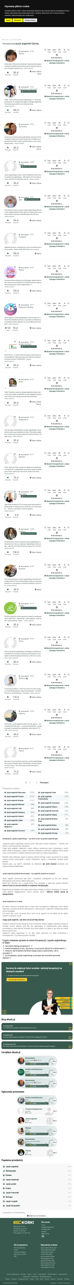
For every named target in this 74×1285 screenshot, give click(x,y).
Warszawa (29, 1113)
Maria (21, 53)
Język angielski (31, 1119)
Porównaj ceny (45, 1229)
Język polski (9, 1184)
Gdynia (38, 254)
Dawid (21, 164)
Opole (41, 1279)
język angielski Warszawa (48, 1248)
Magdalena (23, 419)
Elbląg (28, 1062)
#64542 (32, 267)
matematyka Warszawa (48, 1250)
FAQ (15, 1256)
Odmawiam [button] (17, 20)
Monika (22, 457)
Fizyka (7, 1188)
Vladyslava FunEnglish (28, 89)
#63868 (32, 529)
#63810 (32, 124)
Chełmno (7, 1279)
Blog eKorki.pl (8, 1019)
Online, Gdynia (35, 110)
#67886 (32, 51)
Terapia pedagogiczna (33, 1109)
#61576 (32, 603)
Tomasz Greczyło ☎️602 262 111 (33, 1060)
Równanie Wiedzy (26, 307)
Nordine (22, 568)
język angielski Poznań (48, 1265)
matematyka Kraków (47, 1252)
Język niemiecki (11, 1179)
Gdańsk (28, 1132)
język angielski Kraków (47, 1256)
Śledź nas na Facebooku (36, 1216)
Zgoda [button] (8, 20)
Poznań (47, 1279)
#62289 (32, 639)
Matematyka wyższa (45, 1276)
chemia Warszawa (46, 1254)
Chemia (28, 1128)
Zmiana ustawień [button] (30, 20)
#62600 (32, 566)
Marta (21, 270)
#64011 (32, 492)
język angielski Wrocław (48, 1263)
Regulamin (54, 1283)
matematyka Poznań (47, 1258)
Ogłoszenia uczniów (20, 1254)
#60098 (32, 711)
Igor (20, 199)
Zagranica (28, 1143)
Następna (44, 782)
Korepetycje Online (23, 1279)
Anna (21, 641)
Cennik (16, 1250)
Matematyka (30, 1058)
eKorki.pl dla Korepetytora (16, 979)
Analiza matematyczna (33, 1069)
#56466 (32, 676)
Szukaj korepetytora (47, 1227)
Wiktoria (22, 678)
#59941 (32, 87)
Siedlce (28, 1084)
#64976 (32, 197)
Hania (21, 751)
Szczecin (53, 1279)
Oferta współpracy (19, 1248)
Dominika (23, 126)
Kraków (28, 1073)
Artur (21, 382)
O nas (43, 1225)
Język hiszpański (11, 1205)
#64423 (32, 379)
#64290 (32, 417)
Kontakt (43, 1231)
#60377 (32, 342)
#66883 (32, 162)
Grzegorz (22, 237)
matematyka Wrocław (47, 1267)
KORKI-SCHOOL (25, 344)
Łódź (37, 1279)
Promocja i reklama (20, 1252)
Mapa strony (45, 1234)
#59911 (32, 748)
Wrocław (28, 1101)
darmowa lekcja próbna (29, 91)
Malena (22, 713)
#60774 (32, 454)
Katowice (14, 1279)
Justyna (22, 531)
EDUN (21, 606)
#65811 (32, 234)
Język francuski (11, 1192)
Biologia (8, 1197)
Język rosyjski (10, 1201)
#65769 (32, 305)
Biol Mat (27, 1071)
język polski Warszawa (48, 1261)
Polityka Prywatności (64, 1283)
